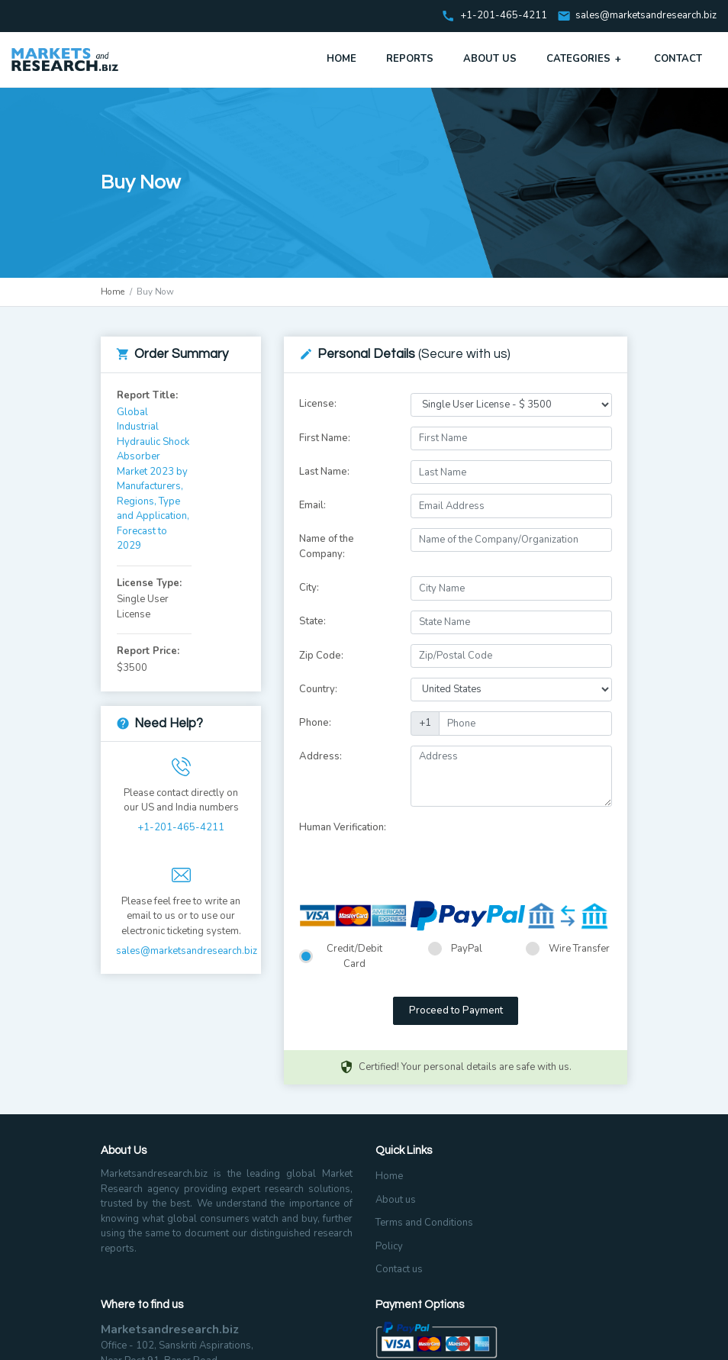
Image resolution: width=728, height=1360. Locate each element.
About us (395, 1200)
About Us (490, 59)
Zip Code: (321, 655)
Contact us (399, 1269)
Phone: (315, 723)
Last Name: (324, 472)
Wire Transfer (579, 949)
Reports (409, 59)
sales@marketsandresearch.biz (646, 16)
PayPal (466, 949)
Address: (320, 756)
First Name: (324, 438)
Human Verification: (342, 827)
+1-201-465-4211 (180, 827)
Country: (318, 689)
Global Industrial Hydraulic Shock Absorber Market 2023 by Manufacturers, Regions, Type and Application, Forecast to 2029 (153, 479)
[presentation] (527, 846)
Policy (389, 1246)
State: (312, 621)
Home (341, 59)
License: (318, 404)
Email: (312, 505)
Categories (585, 59)
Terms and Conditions (424, 1222)
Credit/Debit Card (354, 956)
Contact (678, 59)
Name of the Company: (326, 546)
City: (309, 588)
